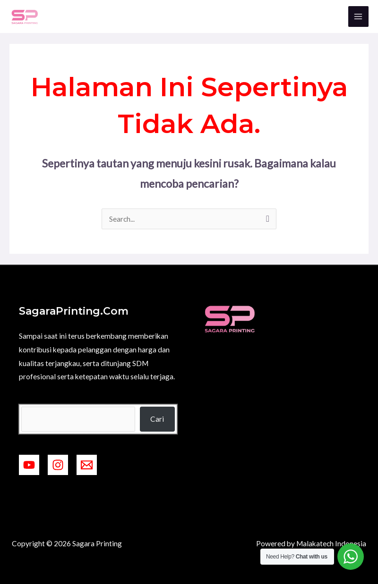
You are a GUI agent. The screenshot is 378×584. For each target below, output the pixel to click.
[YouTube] (29, 465)
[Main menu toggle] (358, 16)
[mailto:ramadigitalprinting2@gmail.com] (87, 465)
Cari (157, 419)
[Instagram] (58, 465)
